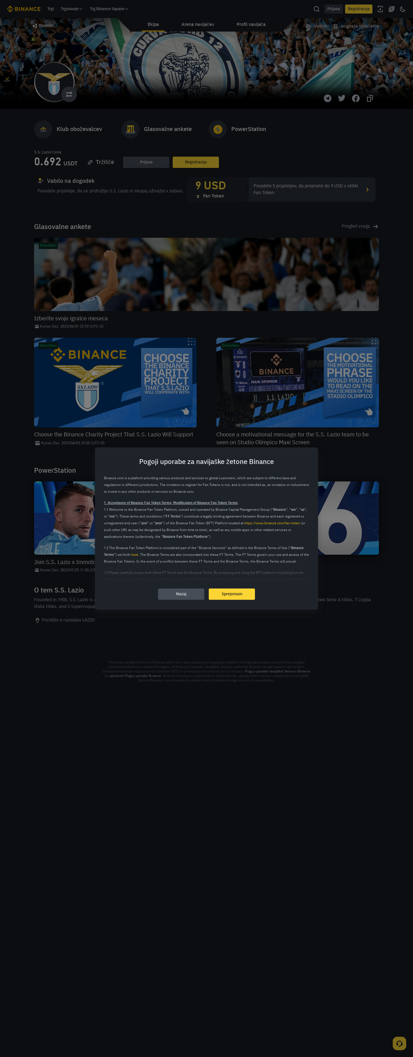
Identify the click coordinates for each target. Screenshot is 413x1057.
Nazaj (181, 594)
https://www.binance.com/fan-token (272, 523)
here (134, 555)
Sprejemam (232, 594)
